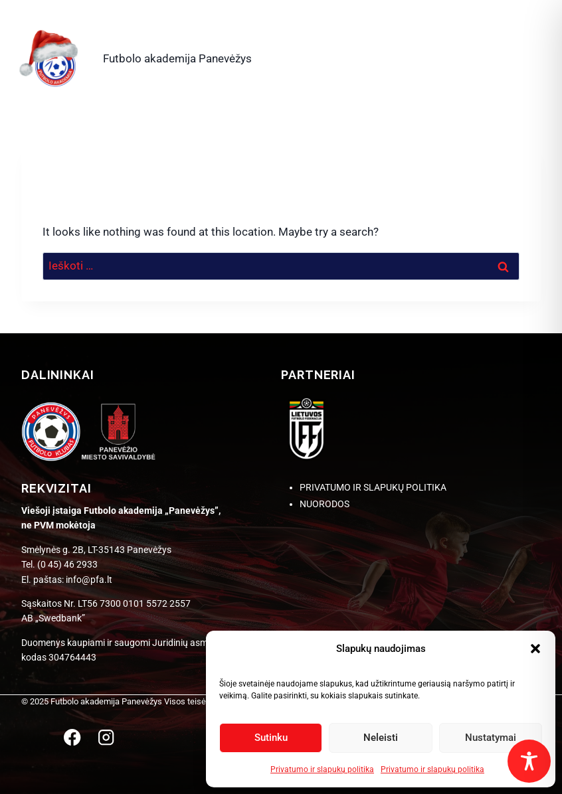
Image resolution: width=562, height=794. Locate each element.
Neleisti (380, 738)
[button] (535, 648)
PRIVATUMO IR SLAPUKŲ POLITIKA (373, 487)
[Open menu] (525, 56)
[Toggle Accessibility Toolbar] (529, 761)
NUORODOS (324, 504)
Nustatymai (490, 738)
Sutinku (271, 738)
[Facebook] (73, 737)
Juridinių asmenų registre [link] (204, 642)
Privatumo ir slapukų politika (322, 769)
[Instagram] (106, 737)
